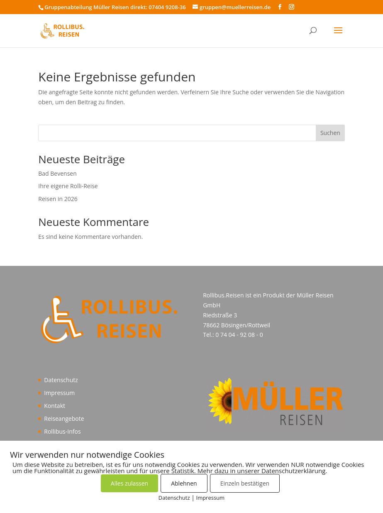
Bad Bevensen (57, 173)
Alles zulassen (129, 483)
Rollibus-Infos (62, 431)
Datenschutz (61, 380)
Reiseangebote (64, 418)
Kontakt (54, 406)
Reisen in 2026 (58, 199)
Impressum (59, 393)
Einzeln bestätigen (245, 483)
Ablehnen (184, 483)
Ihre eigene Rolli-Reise (68, 186)
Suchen (330, 133)
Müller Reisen (315, 295)
